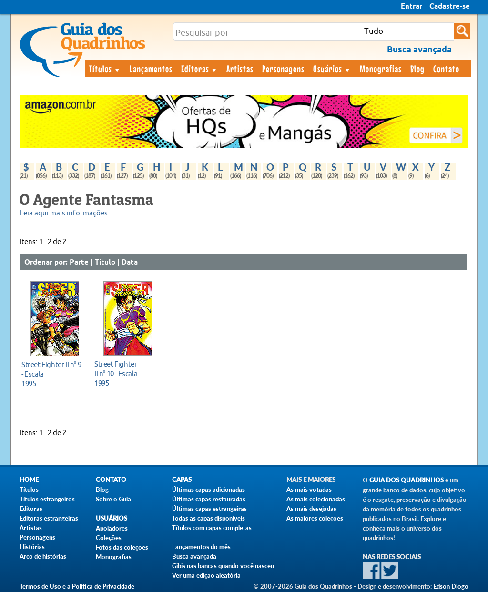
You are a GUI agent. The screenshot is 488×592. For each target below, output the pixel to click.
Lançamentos (151, 68)
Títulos (105, 68)
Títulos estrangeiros (47, 499)
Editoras (199, 68)
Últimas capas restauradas (208, 499)
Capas (182, 479)
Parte (79, 262)
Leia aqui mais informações (64, 213)
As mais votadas (309, 489)
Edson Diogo (450, 586)
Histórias (32, 547)
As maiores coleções (314, 518)
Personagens (283, 68)
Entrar (411, 6)
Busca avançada (194, 556)
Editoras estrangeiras (49, 518)
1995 (52, 374)
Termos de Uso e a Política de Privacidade (77, 586)
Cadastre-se (449, 6)
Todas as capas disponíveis (208, 518)
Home (29, 479)
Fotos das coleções (122, 547)
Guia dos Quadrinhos (406, 480)
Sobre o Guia (113, 499)
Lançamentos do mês (201, 547)
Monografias (381, 68)
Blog (417, 68)
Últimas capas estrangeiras (209, 508)
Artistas (240, 68)
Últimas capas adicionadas (208, 489)
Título (105, 262)
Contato (446, 68)
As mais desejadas (311, 508)
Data (130, 262)
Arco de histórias (43, 556)
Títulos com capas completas (212, 527)
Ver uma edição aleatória (206, 575)
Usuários (332, 68)
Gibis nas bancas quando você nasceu (223, 566)
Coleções (109, 537)
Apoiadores (112, 528)
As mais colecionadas (315, 499)
